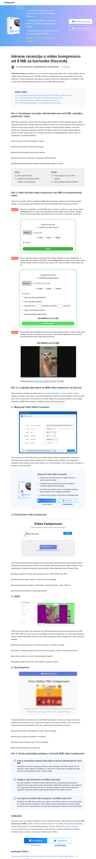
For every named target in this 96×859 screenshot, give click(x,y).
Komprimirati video (40, 67)
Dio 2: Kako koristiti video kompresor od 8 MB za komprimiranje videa (39, 98)
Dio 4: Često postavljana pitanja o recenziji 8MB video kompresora (38, 103)
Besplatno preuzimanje (81, 21)
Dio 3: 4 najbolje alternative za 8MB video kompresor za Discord (37, 100)
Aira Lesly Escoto (26, 67)
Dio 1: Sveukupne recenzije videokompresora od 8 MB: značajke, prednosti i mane (43, 95)
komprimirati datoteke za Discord (55, 393)
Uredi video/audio (53, 67)
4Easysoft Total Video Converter (52, 474)
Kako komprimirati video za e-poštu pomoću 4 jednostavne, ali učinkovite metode (44, 856)
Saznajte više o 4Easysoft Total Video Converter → (40, 39)
